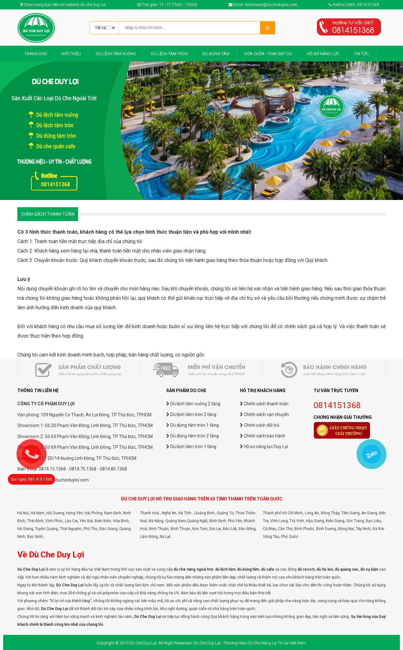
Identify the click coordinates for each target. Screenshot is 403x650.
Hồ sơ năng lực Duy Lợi (264, 446)
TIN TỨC (361, 53)
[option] (201, 130)
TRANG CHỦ (36, 53)
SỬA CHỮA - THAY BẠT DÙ (268, 53)
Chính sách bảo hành (262, 435)
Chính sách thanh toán (264, 403)
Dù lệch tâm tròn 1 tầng (191, 446)
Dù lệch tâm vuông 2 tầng (193, 403)
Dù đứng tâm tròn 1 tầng (192, 425)
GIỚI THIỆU (71, 53)
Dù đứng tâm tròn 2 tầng (192, 435)
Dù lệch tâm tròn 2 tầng (191, 414)
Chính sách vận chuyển (264, 414)
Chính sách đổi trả (259, 425)
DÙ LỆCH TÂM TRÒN (169, 53)
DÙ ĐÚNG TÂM (216, 53)
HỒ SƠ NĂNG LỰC (323, 53)
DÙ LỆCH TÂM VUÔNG (116, 53)
